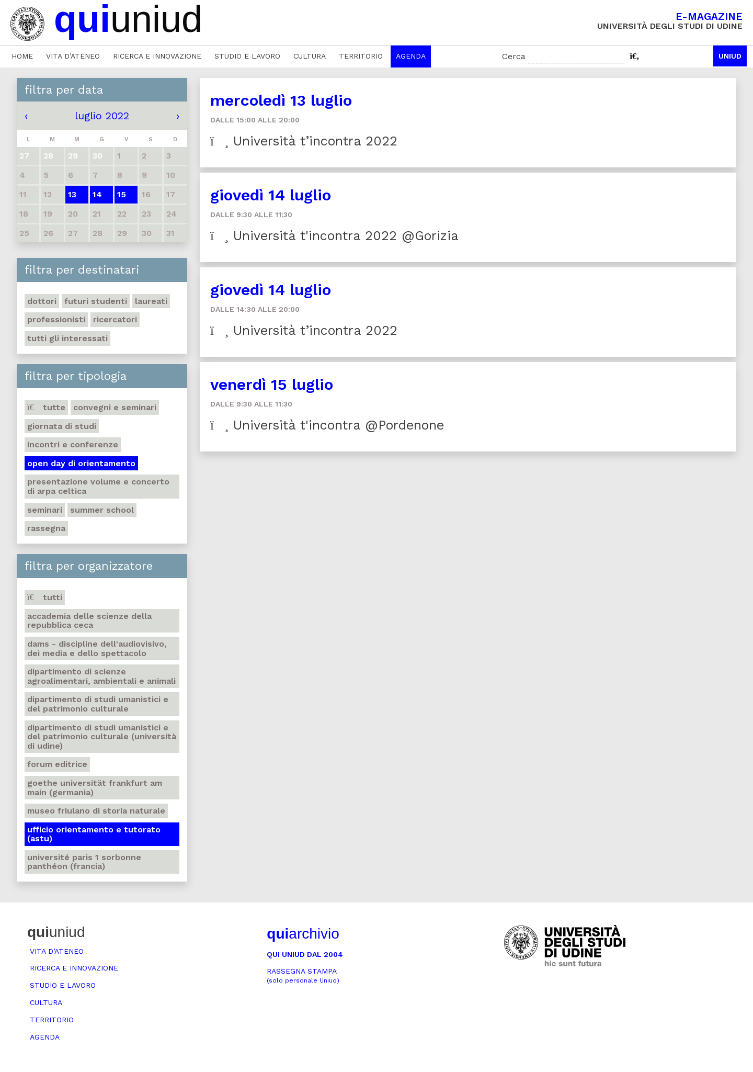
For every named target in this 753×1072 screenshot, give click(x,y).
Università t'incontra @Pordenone (327, 425)
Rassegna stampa (303, 975)
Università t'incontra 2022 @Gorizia (334, 235)
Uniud (729, 56)
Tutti (44, 597)
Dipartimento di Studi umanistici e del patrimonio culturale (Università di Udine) (101, 737)
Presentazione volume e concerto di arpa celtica (98, 486)
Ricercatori (115, 319)
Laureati (151, 301)
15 (121, 194)
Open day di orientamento (81, 463)
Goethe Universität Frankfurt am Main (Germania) (94, 787)
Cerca (514, 56)
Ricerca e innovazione (157, 56)
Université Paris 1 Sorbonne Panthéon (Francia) (84, 862)
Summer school (102, 510)
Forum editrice (57, 764)
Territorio (361, 56)
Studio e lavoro (247, 56)
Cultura (309, 56)
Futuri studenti (95, 301)
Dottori (41, 301)
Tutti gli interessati (67, 338)
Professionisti (56, 319)
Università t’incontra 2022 (303, 141)
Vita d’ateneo (73, 56)
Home (22, 56)
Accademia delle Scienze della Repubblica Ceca (89, 620)
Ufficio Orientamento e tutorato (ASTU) (94, 834)
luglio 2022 (102, 115)
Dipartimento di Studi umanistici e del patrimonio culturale (97, 704)
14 (97, 194)
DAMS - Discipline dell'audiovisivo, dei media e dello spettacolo (97, 648)
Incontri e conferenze (72, 444)
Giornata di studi (61, 426)
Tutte (46, 407)
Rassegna (46, 528)
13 (72, 194)
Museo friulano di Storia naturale (96, 811)
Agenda (411, 56)
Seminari (44, 510)
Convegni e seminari (114, 407)
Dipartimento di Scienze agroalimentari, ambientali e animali (101, 676)
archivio (303, 934)
